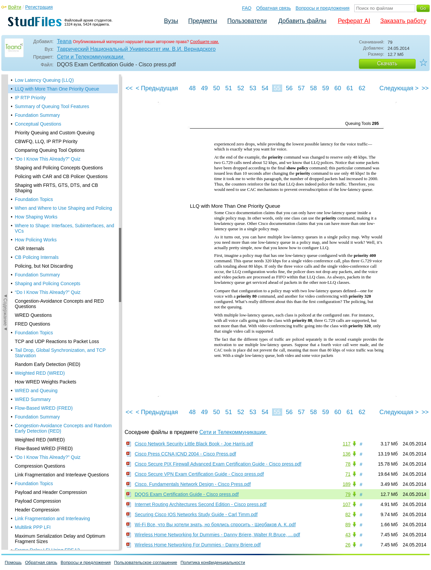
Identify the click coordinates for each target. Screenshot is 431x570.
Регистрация (39, 7)
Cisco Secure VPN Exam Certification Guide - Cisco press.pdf (199, 474)
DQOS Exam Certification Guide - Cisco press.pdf (187, 494)
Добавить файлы (302, 21)
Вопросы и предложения (323, 8)
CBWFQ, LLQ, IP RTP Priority (46, 141)
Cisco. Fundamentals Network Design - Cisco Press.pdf (193, 484)
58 (313, 88)
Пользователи (247, 21)
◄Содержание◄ (5, 192)
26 (348, 544)
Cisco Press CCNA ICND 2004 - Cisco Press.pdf (185, 454)
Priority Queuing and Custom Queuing (55, 132)
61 (349, 88)
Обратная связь (273, 8)
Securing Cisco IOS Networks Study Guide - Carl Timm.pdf (196, 514)
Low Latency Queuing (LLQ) (44, 80)
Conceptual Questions (38, 124)
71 (348, 474)
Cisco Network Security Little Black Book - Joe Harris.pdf (194, 443)
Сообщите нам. (204, 42)
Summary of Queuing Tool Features (52, 106)
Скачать (387, 63)
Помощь (13, 562)
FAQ (247, 8)
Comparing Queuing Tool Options (50, 150)
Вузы (171, 21)
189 (347, 484)
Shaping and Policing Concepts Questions (59, 167)
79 (348, 494)
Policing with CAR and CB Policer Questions (61, 176)
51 (228, 88)
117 (347, 443)
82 (348, 514)
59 (325, 88)
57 (301, 88)
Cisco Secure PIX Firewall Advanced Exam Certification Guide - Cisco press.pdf (218, 464)
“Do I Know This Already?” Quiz (47, 159)
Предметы (202, 21)
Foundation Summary (37, 115)
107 (347, 504)
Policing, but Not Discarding (44, 266)
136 (347, 454)
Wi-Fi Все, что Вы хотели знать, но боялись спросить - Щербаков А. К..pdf (215, 524)
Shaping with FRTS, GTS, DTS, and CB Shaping (56, 187)
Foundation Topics (34, 199)
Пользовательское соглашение (145, 562)
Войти (14, 7)
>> (425, 88)
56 (289, 88)
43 (348, 534)
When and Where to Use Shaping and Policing (63, 208)
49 (204, 88)
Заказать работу (403, 21)
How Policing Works (36, 239)
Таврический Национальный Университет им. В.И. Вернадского (136, 49)
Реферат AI (354, 21)
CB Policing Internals (37, 257)
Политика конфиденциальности (212, 562)
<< (129, 88)
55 (277, 88)
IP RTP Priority (30, 97)
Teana (64, 41)
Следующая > (399, 88)
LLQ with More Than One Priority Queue (57, 89)
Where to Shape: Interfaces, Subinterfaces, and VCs (64, 228)
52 (240, 88)
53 (253, 88)
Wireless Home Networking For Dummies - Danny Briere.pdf (198, 544)
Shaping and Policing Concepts (47, 283)
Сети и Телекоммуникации (91, 57)
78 (348, 464)
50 (216, 88)
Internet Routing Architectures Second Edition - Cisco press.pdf (200, 504)
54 (265, 88)
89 (348, 524)
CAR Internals (29, 248)
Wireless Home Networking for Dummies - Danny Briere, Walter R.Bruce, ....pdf (217, 534)
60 (337, 88)
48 (192, 88)
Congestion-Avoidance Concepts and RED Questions (59, 303)
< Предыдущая (157, 88)
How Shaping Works (36, 217)
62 (362, 88)
